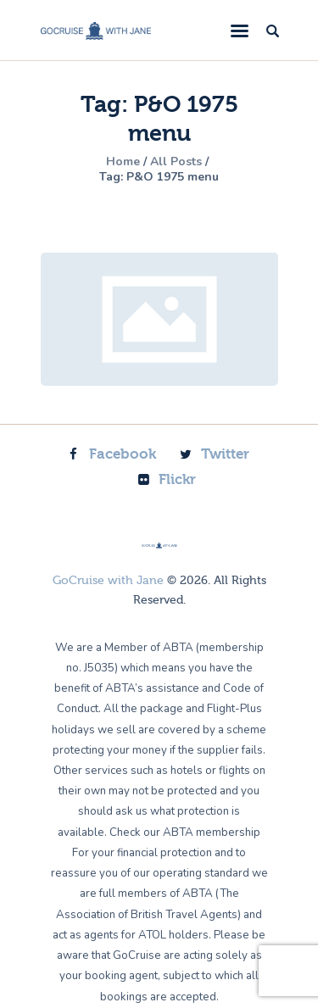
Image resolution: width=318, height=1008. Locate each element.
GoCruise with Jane (108, 581)
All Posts (176, 161)
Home (123, 162)
